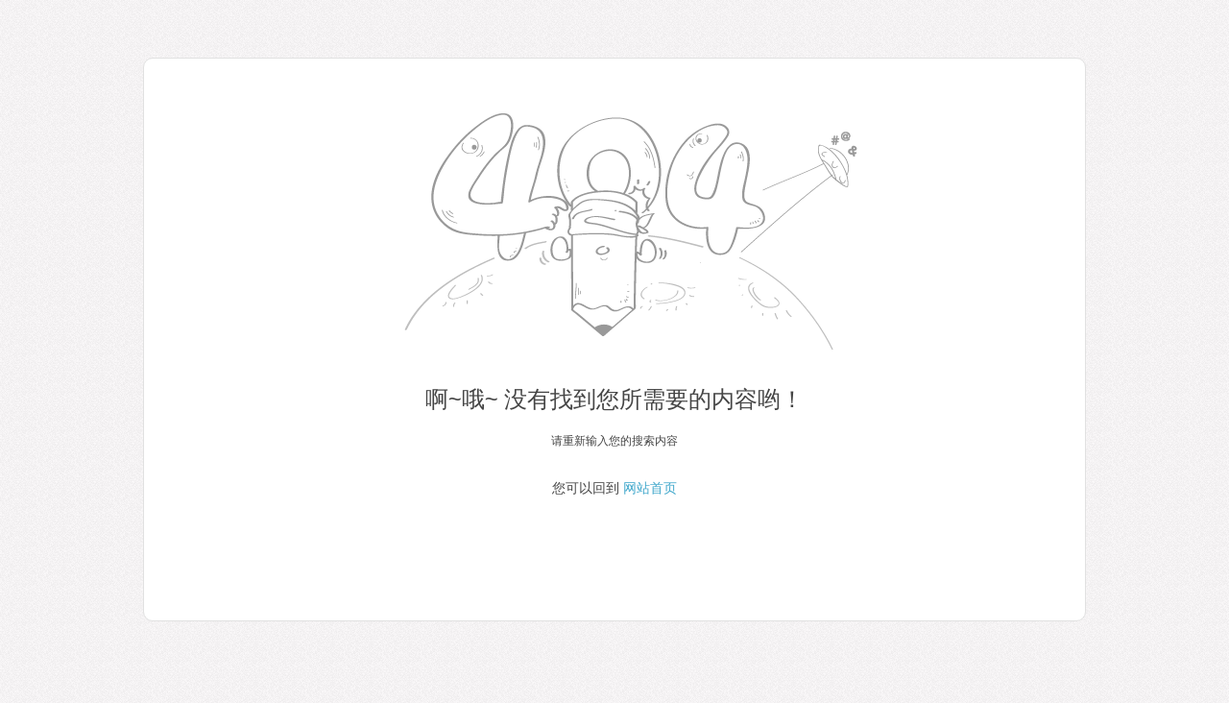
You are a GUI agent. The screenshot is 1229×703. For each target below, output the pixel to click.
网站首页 (650, 488)
